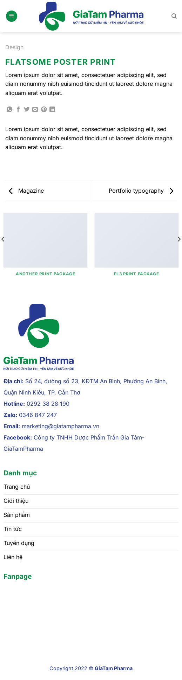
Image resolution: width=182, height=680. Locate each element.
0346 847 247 (38, 414)
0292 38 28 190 (48, 403)
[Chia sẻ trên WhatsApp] (9, 110)
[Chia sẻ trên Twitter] (26, 110)
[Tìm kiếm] (174, 16)
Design (14, 47)
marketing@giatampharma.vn (60, 426)
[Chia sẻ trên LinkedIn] (52, 110)
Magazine (26, 190)
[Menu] (11, 16)
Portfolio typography (141, 190)
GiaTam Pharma (114, 668)
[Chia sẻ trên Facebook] (18, 110)
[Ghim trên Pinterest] (44, 110)
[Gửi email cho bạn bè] (35, 110)
